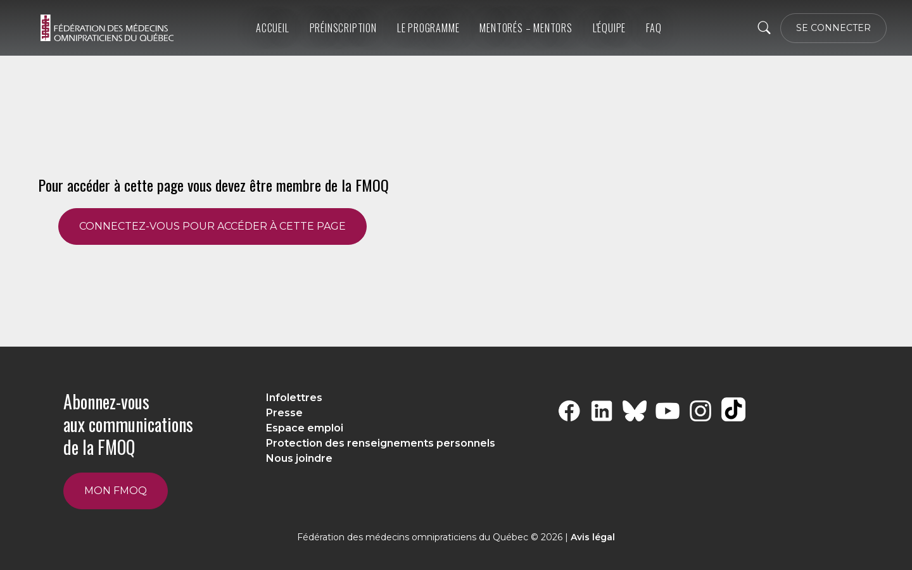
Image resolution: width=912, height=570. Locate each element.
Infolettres (294, 398)
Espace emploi (304, 428)
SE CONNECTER (833, 28)
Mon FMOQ (115, 491)
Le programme (428, 27)
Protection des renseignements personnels (380, 443)
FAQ (653, 27)
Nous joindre (299, 458)
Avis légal (593, 537)
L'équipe (609, 27)
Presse (284, 413)
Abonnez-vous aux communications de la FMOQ (128, 424)
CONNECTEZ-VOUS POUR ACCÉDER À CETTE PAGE (212, 226)
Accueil (272, 27)
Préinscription (343, 27)
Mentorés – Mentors (525, 27)
